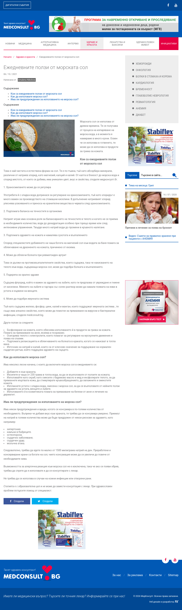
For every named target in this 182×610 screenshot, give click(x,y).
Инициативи (169, 43)
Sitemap (173, 575)
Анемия (141, 108)
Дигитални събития (17, 5)
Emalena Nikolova (26, 80)
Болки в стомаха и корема (154, 76)
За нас (116, 575)
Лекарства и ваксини (117, 43)
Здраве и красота (91, 43)
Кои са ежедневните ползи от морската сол (36, 93)
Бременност (144, 89)
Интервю (73, 43)
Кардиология (145, 82)
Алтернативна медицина (50, 43)
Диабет (141, 114)
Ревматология (145, 102)
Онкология (143, 70)
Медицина (25, 43)
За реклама (135, 575)
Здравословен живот (145, 43)
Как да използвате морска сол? (29, 96)
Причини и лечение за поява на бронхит (148, 227)
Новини (10, 43)
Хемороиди (143, 63)
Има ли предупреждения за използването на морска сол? (45, 99)
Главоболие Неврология (152, 95)
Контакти (155, 575)
